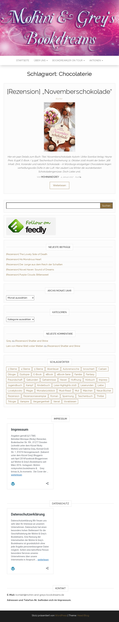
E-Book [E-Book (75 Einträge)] (37, 374)
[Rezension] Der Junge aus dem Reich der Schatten (34, 264)
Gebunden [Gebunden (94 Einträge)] (32, 379)
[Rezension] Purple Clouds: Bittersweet (27, 274)
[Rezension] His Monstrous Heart (23, 259)
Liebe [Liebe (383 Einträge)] (101, 385)
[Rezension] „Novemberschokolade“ (59, 91)
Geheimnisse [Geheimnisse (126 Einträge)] (49, 379)
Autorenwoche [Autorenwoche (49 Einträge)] (71, 369)
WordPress (61, 615)
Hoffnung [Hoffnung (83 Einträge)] (76, 379)
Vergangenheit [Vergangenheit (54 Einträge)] (41, 401)
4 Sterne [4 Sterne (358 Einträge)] (25, 369)
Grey (8, 341)
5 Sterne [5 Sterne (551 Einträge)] (38, 369)
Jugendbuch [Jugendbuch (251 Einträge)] (15, 385)
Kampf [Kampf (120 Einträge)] (29, 385)
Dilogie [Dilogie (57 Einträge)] (12, 374)
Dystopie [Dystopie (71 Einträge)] (24, 374)
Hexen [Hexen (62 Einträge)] (63, 379)
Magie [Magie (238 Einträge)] (29, 390)
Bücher (59, 99)
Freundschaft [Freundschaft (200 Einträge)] (15, 379)
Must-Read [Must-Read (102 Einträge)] (65, 390)
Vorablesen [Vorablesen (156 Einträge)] (70, 401)
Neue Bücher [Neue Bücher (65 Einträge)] (104, 390)
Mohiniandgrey (50, 177)
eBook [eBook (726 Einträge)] (49, 374)
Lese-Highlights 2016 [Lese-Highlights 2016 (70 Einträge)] (65, 385)
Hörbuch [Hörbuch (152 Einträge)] (90, 379)
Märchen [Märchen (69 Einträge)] (88, 390)
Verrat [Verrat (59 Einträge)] (56, 401)
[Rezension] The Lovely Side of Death (26, 254)
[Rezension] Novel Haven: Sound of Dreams (30, 269)
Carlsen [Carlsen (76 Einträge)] (102, 369)
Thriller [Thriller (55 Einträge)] (100, 396)
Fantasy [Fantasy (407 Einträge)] (90, 374)
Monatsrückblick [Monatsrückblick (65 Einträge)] (46, 390)
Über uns (41, 60)
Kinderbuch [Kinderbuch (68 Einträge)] (43, 385)
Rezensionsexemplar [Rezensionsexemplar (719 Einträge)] (34, 396)
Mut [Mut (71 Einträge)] (77, 390)
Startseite (22, 60)
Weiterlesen (59, 185)
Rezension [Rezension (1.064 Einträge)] (13, 396)
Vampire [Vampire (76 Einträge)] (24, 401)
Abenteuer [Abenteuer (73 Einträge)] (53, 369)
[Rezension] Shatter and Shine (31, 341)
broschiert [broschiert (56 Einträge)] (88, 369)
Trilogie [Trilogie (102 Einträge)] (12, 401)
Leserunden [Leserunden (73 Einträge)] (87, 385)
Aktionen (96, 60)
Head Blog (83, 615)
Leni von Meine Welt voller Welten (24, 346)
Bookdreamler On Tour (68, 60)
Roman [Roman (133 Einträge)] (54, 396)
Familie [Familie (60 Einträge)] (78, 374)
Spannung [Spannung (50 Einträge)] (68, 396)
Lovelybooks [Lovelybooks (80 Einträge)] (15, 390)
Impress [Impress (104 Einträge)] (103, 379)
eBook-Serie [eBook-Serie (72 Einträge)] (64, 374)
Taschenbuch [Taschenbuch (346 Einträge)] (85, 396)
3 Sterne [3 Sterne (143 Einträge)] (12, 369)
